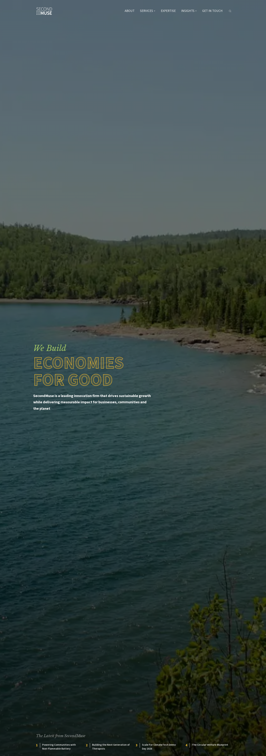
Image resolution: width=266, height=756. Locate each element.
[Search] (230, 11)
